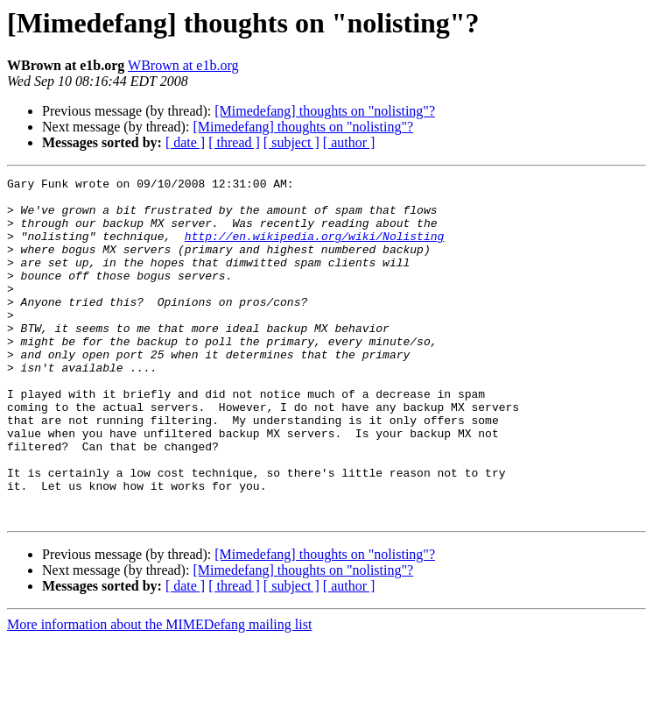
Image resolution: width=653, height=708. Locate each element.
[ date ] (185, 142)
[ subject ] (291, 142)
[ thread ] (234, 142)
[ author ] (349, 142)
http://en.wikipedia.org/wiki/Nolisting (314, 249)
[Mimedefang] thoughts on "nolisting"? (324, 110)
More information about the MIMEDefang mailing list (159, 692)
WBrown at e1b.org (183, 65)
